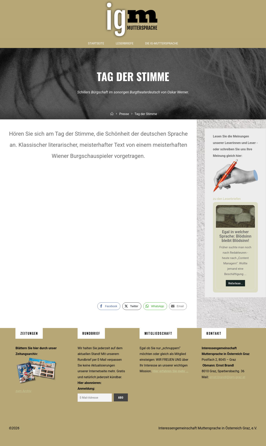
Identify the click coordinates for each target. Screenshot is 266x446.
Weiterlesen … (235, 283)
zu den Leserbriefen (227, 199)
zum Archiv (23, 391)
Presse (124, 114)
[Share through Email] (178, 306)
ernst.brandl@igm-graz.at (227, 377)
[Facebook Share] (108, 306)
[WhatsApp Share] (155, 306)
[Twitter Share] (131, 306)
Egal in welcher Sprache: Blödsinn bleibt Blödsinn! (235, 236)
